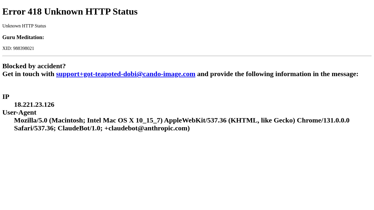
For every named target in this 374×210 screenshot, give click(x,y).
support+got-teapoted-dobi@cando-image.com (125, 74)
